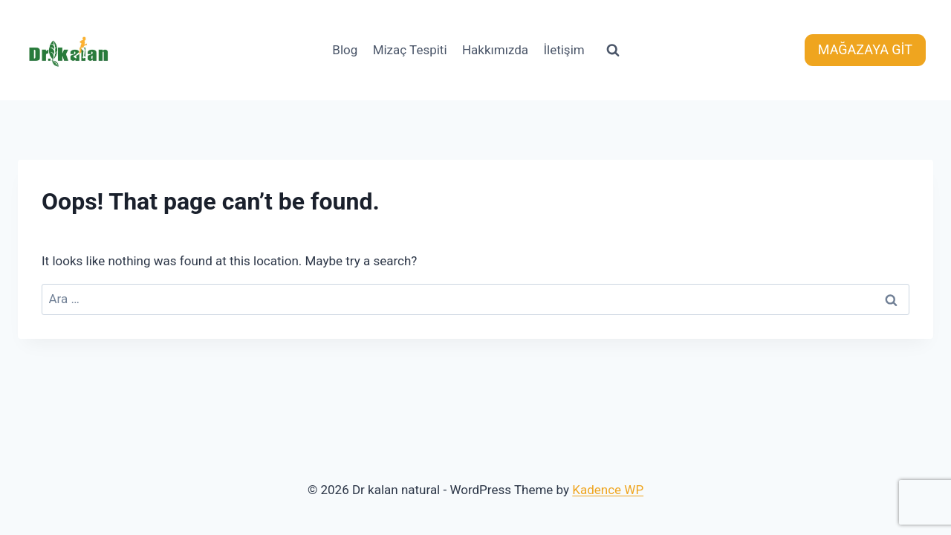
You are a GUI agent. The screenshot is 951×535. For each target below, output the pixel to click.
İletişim (563, 49)
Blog (344, 49)
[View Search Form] (613, 50)
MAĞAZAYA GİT (865, 49)
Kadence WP (607, 489)
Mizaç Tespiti (410, 49)
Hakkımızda (495, 49)
